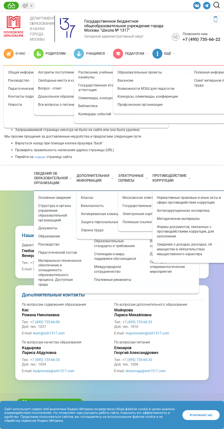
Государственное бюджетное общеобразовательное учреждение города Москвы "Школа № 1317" (123, 25)
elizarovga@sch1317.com (146, 371)
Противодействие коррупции (171, 178)
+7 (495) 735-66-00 (45, 263)
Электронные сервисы (132, 178)
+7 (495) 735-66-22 (137, 263)
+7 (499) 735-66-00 (45, 322)
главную (40, 157)
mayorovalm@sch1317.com (147, 333)
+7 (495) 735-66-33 (137, 322)
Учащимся (91, 54)
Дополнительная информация (95, 178)
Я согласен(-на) (201, 415)
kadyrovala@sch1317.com (53, 371)
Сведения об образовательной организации (53, 178)
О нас (16, 54)
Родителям (51, 54)
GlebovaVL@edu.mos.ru (51, 269)
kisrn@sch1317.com (49, 333)
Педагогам (130, 54)
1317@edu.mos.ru (140, 269)
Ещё (163, 54)
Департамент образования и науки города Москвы (42, 28)
